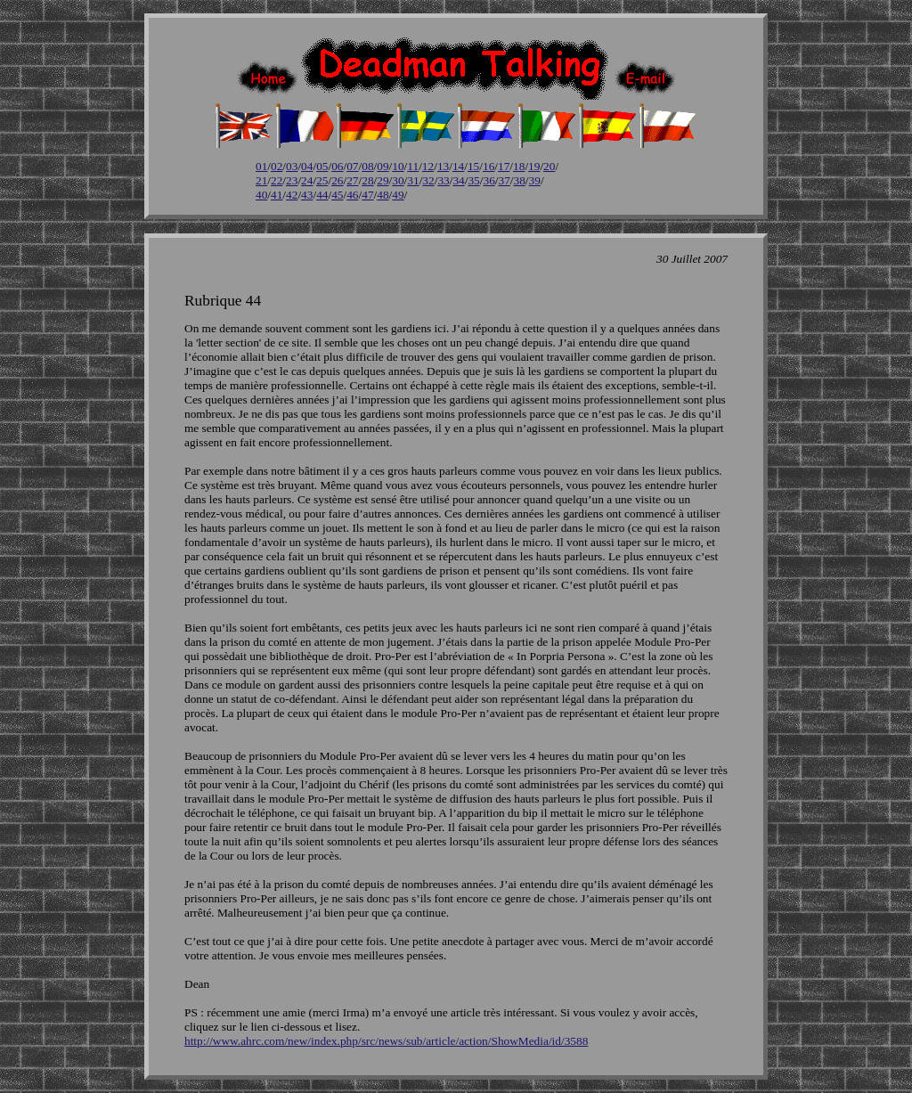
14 (458, 166)
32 (428, 180)
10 (397, 166)
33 (443, 180)
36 (488, 180)
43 (307, 194)
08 (367, 166)
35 (473, 180)
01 (261, 166)
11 (413, 166)
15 (473, 166)
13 (443, 166)
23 (291, 180)
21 (261, 180)
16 (488, 166)
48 (382, 194)
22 (276, 180)
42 (291, 194)
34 (458, 180)
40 (261, 194)
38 (519, 180)
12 (428, 166)
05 (322, 166)
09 (382, 166)
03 (291, 166)
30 (397, 180)
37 (504, 180)
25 (322, 180)
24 (307, 180)
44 (322, 194)
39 (535, 180)
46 (352, 194)
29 (382, 180)
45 (337, 194)
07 (352, 166)
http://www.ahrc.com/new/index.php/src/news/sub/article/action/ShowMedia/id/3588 (386, 1041)
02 (276, 166)
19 (534, 166)
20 (549, 166)
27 (352, 180)
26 (337, 180)
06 (337, 166)
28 (367, 180)
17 (503, 166)
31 (413, 180)
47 (367, 194)
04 (307, 166)
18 (519, 166)
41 (276, 194)
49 (397, 194)
